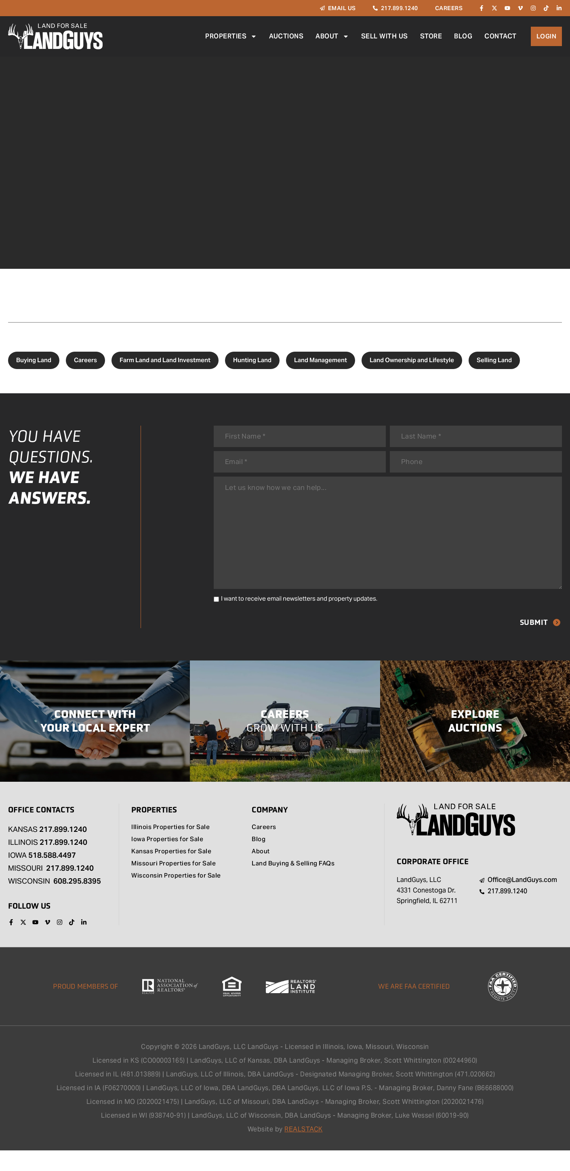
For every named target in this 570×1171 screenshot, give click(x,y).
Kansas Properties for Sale (174, 872)
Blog (463, 36)
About (332, 36)
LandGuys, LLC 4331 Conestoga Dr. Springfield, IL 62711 (427, 910)
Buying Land (33, 360)
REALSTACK (303, 1150)
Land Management (320, 360)
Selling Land (494, 360)
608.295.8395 (77, 901)
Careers (85, 360)
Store (431, 36)
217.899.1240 (63, 849)
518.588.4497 (52, 875)
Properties (231, 36)
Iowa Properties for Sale (170, 860)
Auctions (286, 36)
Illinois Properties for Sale (173, 848)
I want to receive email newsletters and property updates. (299, 618)
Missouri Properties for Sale (176, 884)
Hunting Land (252, 360)
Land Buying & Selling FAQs (295, 884)
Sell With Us (384, 36)
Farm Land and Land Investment (165, 360)
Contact (500, 36)
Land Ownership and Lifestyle (412, 360)
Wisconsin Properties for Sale (179, 896)
